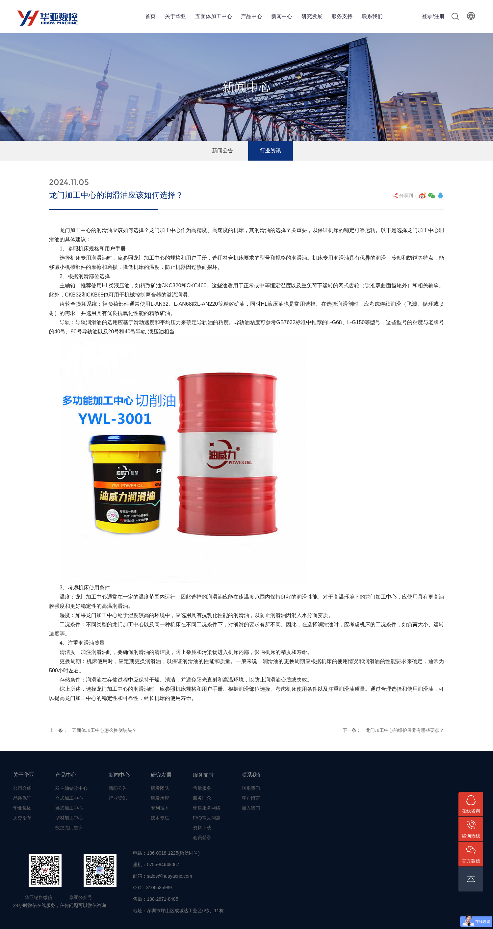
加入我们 (251, 808)
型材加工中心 (69, 817)
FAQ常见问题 (207, 817)
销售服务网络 (207, 808)
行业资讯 (270, 150)
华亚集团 (22, 808)
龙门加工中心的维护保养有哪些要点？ (405, 730)
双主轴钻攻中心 (71, 788)
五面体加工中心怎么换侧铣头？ (104, 730)
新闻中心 (281, 16)
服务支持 (341, 16)
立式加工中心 (69, 798)
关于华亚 (175, 16)
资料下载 (202, 827)
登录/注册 (433, 16)
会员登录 (202, 837)
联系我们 (372, 16)
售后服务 (202, 788)
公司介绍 (22, 788)
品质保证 (22, 798)
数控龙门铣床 (69, 827)
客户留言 (251, 798)
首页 (150, 16)
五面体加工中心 (213, 16)
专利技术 (160, 808)
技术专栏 (160, 817)
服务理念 (202, 798)
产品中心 (251, 16)
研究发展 (312, 16)
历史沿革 (22, 817)
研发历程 (160, 798)
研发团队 (160, 788)
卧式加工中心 (69, 808)
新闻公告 (222, 150)
